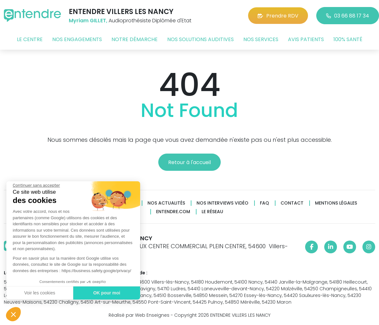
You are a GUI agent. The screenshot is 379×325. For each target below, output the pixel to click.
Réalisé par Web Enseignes (139, 315)
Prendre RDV (278, 15)
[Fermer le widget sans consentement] (35, 185)
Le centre (30, 39)
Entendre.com (173, 211)
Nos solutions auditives (200, 39)
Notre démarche (134, 39)
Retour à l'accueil (189, 162)
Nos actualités (166, 203)
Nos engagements (77, 39)
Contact (292, 203)
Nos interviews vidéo (222, 203)
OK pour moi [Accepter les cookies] (105, 292)
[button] (13, 314)
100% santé (347, 39)
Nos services (260, 39)
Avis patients (306, 39)
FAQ (264, 203)
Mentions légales (336, 203)
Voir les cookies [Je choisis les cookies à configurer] (39, 292)
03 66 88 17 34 (347, 15)
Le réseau (212, 211)
